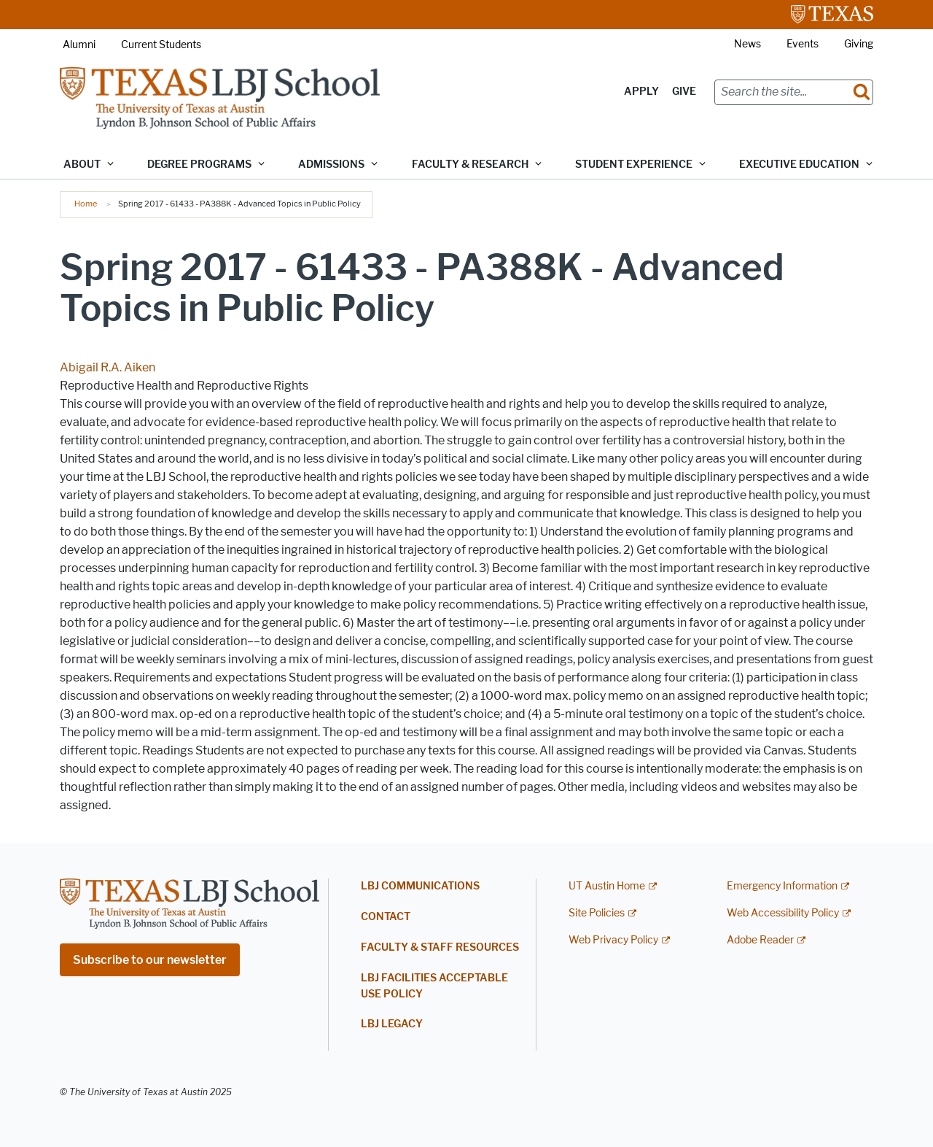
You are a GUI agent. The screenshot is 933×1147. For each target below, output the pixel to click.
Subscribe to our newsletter (150, 960)
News (747, 44)
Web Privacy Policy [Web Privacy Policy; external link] (613, 940)
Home (85, 203)
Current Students (161, 45)
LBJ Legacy (392, 1024)
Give (684, 91)
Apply (641, 91)
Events (802, 44)
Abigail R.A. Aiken (107, 367)
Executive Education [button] (799, 164)
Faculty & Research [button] (470, 164)
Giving (858, 44)
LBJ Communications (420, 886)
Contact (385, 917)
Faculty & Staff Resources (440, 947)
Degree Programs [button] (199, 164)
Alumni (79, 45)
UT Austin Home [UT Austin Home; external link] (607, 886)
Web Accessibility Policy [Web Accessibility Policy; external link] (783, 913)
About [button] (82, 164)
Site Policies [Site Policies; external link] (597, 913)
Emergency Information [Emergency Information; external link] (782, 886)
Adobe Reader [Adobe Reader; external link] (760, 940)
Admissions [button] (331, 164)
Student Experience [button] (633, 164)
